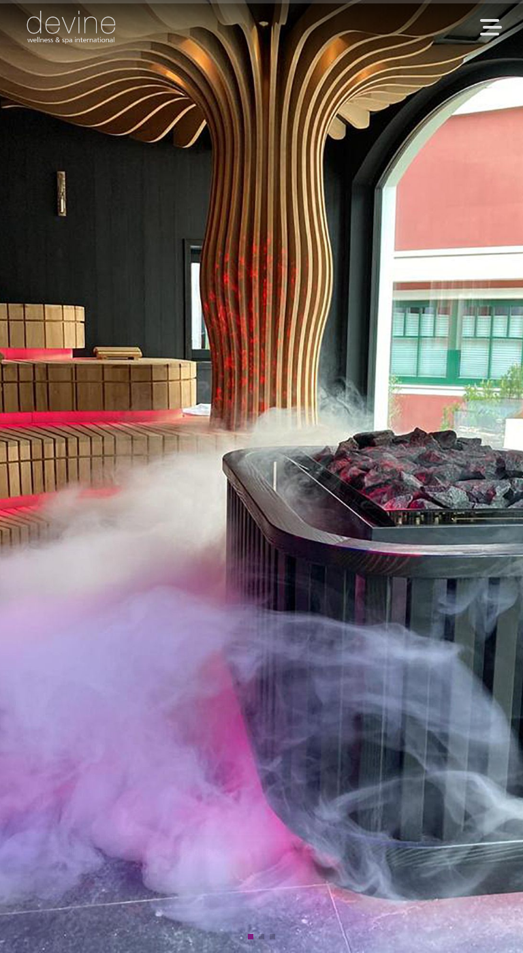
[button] (250, 936)
